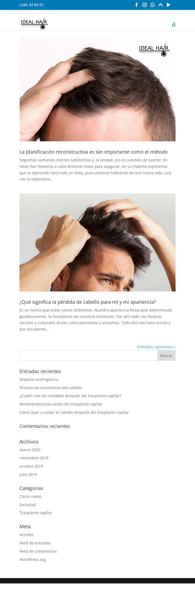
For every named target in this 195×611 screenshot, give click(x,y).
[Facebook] (136, 6)
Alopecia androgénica (38, 379)
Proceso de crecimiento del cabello (50, 387)
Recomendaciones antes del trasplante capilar (60, 404)
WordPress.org (32, 559)
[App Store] (160, 6)
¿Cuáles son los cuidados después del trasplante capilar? (70, 395)
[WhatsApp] (152, 6)
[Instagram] (144, 6)
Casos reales (30, 496)
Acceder (26, 534)
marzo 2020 (29, 449)
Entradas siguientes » (156, 346)
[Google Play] (168, 6)
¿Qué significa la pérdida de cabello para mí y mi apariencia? (87, 302)
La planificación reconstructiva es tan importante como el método (93, 152)
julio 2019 (28, 474)
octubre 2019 (31, 466)
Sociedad (27, 504)
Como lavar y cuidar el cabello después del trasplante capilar (74, 412)
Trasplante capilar (35, 512)
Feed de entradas (35, 542)
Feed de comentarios (38, 551)
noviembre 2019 (33, 457)
